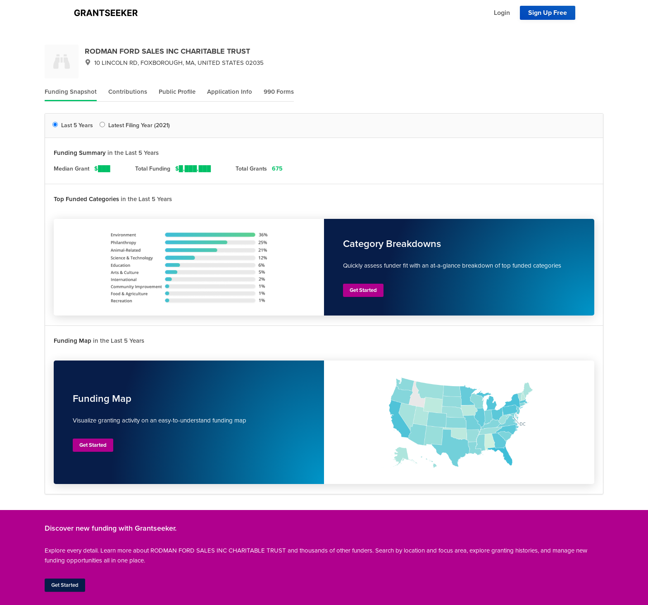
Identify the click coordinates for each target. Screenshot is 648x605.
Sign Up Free (547, 13)
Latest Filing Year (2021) (135, 125)
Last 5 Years (72, 125)
